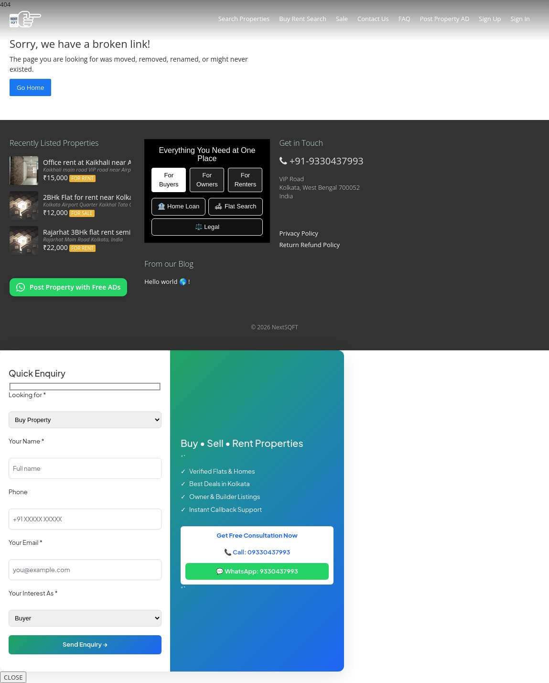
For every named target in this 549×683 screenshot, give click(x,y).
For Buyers (168, 180)
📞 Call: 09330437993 (257, 552)
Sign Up (490, 18)
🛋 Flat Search (235, 206)
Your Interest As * (33, 593)
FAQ (404, 18)
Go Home (30, 87)
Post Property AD (445, 18)
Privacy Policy (299, 233)
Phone (18, 492)
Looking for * (27, 395)
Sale (342, 18)
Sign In (520, 18)
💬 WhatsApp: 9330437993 (257, 571)
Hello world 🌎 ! (167, 281)
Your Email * (26, 542)
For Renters (246, 180)
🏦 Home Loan (178, 206)
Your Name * (26, 441)
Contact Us (373, 18)
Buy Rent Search (302, 18)
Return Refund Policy (310, 244)
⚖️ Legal (207, 226)
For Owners (207, 180)
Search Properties (243, 18)
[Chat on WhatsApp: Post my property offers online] (68, 287)
